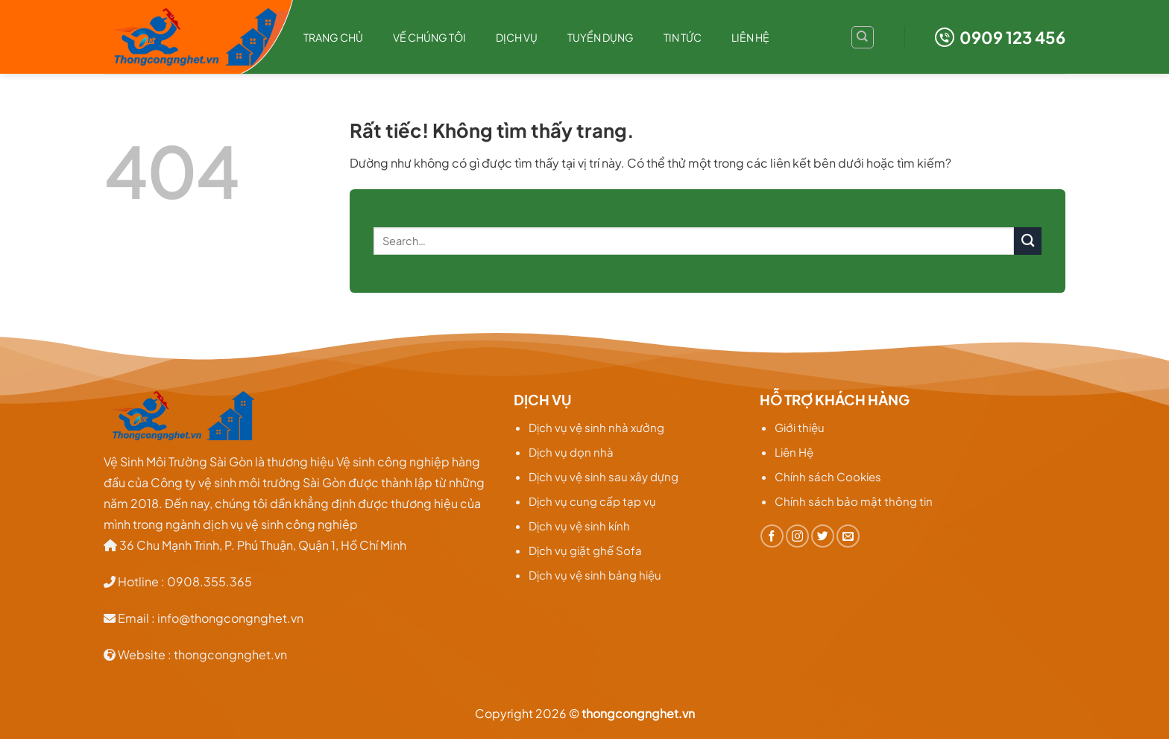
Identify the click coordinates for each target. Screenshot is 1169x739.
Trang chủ (333, 37)
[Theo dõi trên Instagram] (797, 536)
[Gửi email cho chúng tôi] (848, 536)
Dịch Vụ (517, 37)
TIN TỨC (683, 37)
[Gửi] (1028, 241)
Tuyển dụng (600, 37)
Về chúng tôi (429, 37)
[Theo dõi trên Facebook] (772, 536)
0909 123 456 (1000, 37)
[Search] (862, 37)
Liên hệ (750, 37)
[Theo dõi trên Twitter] (822, 536)
